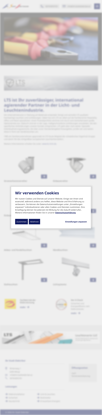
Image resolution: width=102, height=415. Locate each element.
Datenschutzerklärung (65, 212)
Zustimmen (21, 221)
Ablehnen (34, 221)
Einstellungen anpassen (76, 221)
